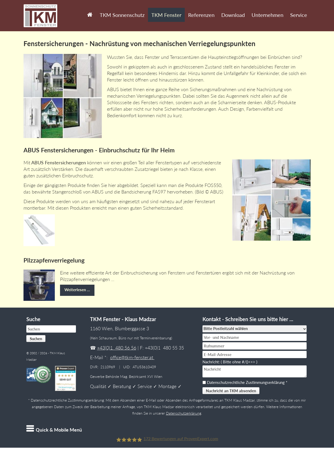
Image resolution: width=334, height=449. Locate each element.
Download (233, 15)
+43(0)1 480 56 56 (116, 348)
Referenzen (201, 15)
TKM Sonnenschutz (122, 15)
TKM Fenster (166, 15)
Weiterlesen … (75, 288)
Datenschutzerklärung (183, 413)
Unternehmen (267, 15)
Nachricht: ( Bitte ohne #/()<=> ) (231, 361)
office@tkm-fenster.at (132, 357)
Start (88, 11)
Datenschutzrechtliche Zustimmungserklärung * (247, 382)
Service (298, 15)
